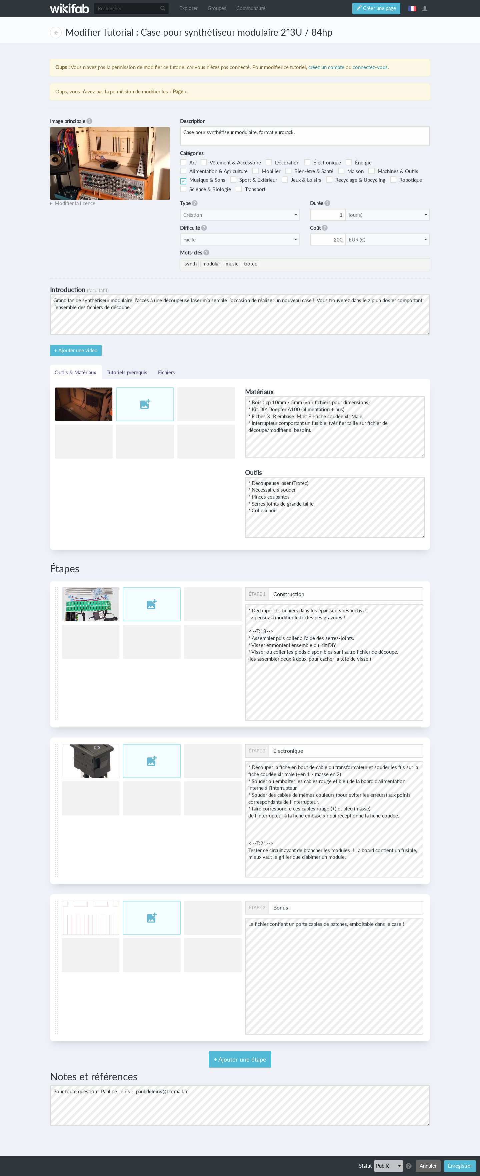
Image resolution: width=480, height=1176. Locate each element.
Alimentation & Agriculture (214, 171)
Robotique (406, 179)
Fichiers (166, 372)
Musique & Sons (202, 180)
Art (188, 162)
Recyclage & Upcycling (355, 179)
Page (55, 32)
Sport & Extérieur (253, 179)
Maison (351, 171)
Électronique (322, 162)
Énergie (359, 162)
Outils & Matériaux (76, 372)
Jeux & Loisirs (301, 179)
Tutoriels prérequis (128, 372)
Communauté (250, 8)
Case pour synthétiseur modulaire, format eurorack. (305, 136)
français (412, 8)
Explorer (188, 8)
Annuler (428, 1166)
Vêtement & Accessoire (231, 162)
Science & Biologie (205, 189)
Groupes (217, 8)
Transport (250, 189)
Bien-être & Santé (309, 171)
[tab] (72, 203)
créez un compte (326, 67)
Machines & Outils (393, 171)
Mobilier (266, 171)
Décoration (282, 162)
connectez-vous (370, 67)
